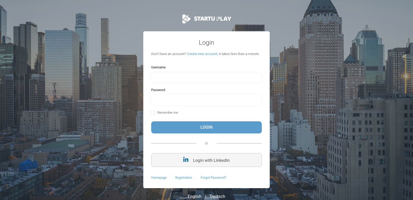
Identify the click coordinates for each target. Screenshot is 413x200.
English (194, 196)
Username (158, 67)
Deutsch (217, 196)
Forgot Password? (213, 177)
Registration (183, 177)
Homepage (159, 177)
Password (158, 90)
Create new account (202, 54)
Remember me (167, 112)
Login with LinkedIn (206, 160)
